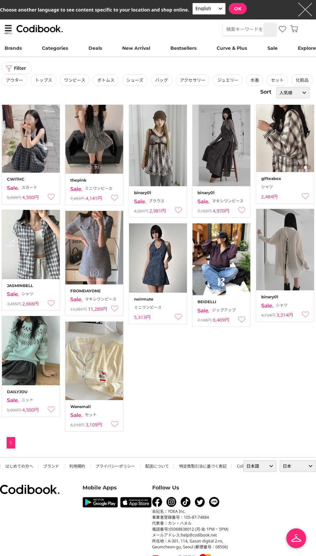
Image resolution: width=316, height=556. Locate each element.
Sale (272, 48)
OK (237, 9)
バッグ (161, 80)
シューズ (134, 80)
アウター (14, 80)
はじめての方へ (19, 466)
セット (277, 80)
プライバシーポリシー (115, 466)
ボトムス (105, 80)
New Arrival (136, 48)
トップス (43, 80)
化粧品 (302, 80)
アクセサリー (192, 80)
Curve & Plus (232, 48)
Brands (13, 48)
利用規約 (77, 466)
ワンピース (74, 80)
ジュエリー (227, 80)
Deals (95, 48)
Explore (307, 48)
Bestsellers (183, 48)
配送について (157, 466)
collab (242, 466)
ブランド (51, 466)
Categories (55, 48)
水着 (254, 80)
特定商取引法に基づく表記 (203, 466)
